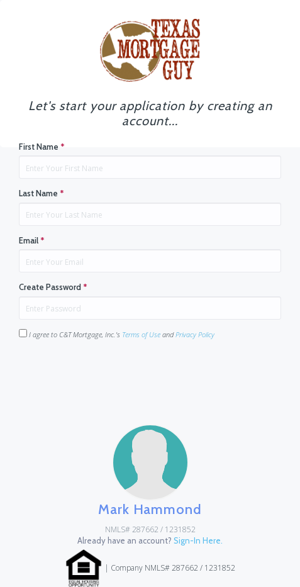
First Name (42, 147)
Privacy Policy (194, 334)
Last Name (41, 193)
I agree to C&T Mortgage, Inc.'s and (116, 334)
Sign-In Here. (198, 540)
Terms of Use (141, 334)
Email (32, 240)
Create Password (53, 287)
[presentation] (114, 374)
